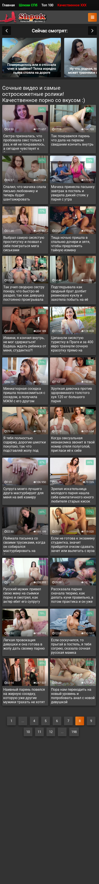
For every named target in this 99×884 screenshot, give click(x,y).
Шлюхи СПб (28, 5)
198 (74, 732)
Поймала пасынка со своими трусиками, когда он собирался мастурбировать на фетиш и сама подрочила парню (24, 545)
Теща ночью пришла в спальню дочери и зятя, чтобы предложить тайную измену (70, 243)
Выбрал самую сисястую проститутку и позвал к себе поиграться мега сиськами (23, 243)
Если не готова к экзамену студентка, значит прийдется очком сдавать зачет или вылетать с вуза (73, 544)
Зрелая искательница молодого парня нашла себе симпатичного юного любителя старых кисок (72, 495)
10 (28, 732)
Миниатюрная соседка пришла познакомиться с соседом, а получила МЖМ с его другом (24, 395)
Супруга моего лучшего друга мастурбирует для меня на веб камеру (23, 493)
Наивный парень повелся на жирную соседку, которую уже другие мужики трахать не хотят (24, 695)
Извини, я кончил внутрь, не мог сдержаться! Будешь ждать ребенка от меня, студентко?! (24, 344)
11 (39, 732)
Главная (8, 5)
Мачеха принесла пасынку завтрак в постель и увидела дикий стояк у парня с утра (73, 193)
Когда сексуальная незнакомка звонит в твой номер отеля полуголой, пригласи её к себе (73, 444)
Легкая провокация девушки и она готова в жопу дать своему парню (24, 644)
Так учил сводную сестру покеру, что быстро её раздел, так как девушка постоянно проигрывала (23, 293)
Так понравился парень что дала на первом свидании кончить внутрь (72, 140)
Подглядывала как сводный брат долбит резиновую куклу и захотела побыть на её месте (69, 294)
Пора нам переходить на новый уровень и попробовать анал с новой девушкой (73, 695)
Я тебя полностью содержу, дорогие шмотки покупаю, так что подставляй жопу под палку (24, 445)
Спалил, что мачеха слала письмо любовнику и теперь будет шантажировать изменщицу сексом (24, 194)
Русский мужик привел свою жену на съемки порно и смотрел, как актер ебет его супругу (22, 595)
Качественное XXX (71, 5)
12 (51, 732)
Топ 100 (47, 5)
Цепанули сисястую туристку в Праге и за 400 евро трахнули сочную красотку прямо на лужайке (72, 345)
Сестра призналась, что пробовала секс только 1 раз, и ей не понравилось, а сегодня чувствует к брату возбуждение (24, 143)
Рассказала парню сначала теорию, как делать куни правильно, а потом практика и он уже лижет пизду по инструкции (72, 596)
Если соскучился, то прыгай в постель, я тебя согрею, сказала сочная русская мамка (71, 646)
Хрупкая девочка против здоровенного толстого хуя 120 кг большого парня (71, 395)
